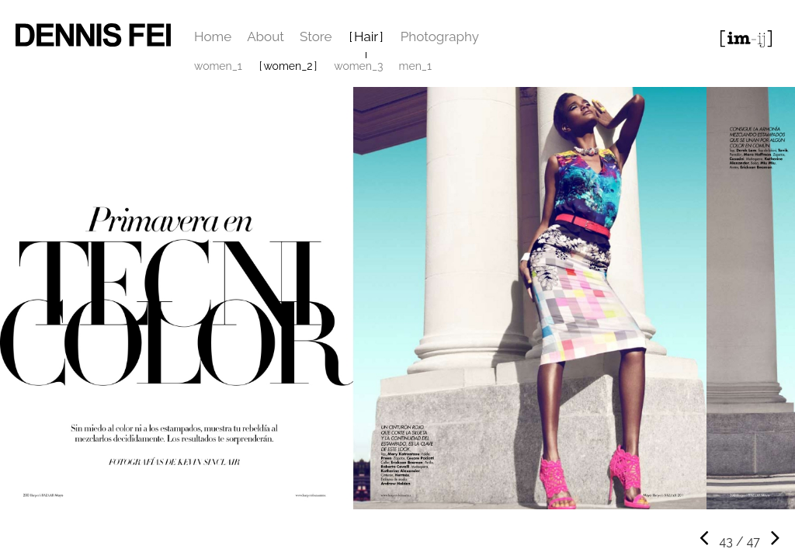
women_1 (218, 66)
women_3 (358, 66)
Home (212, 36)
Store (316, 36)
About (265, 36)
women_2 (287, 66)
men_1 (415, 66)
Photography (440, 36)
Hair (366, 36)
